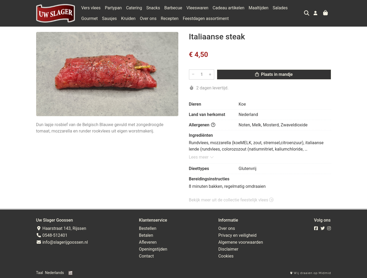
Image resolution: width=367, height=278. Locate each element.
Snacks (153, 7)
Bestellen (148, 228)
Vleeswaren (197, 7)
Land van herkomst (207, 114)
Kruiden (128, 18)
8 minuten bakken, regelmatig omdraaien (227, 186)
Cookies (225, 256)
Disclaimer (228, 249)
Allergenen (202, 124)
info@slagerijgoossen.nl (62, 242)
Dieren (195, 104)
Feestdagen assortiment (206, 18)
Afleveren (148, 242)
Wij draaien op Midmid (310, 273)
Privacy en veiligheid (237, 235)
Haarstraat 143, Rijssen (61, 228)
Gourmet (89, 18)
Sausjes (109, 18)
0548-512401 (52, 235)
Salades (280, 7)
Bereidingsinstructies (209, 178)
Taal (39, 273)
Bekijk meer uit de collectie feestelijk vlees (231, 199)
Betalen (146, 235)
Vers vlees (91, 7)
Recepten (170, 18)
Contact (146, 256)
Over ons (148, 18)
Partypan (113, 7)
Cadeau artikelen (228, 7)
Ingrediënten (201, 135)
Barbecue (173, 7)
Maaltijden (258, 7)
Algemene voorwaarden (240, 242)
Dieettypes (199, 168)
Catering (134, 7)
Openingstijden (153, 249)
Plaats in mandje (274, 74)
